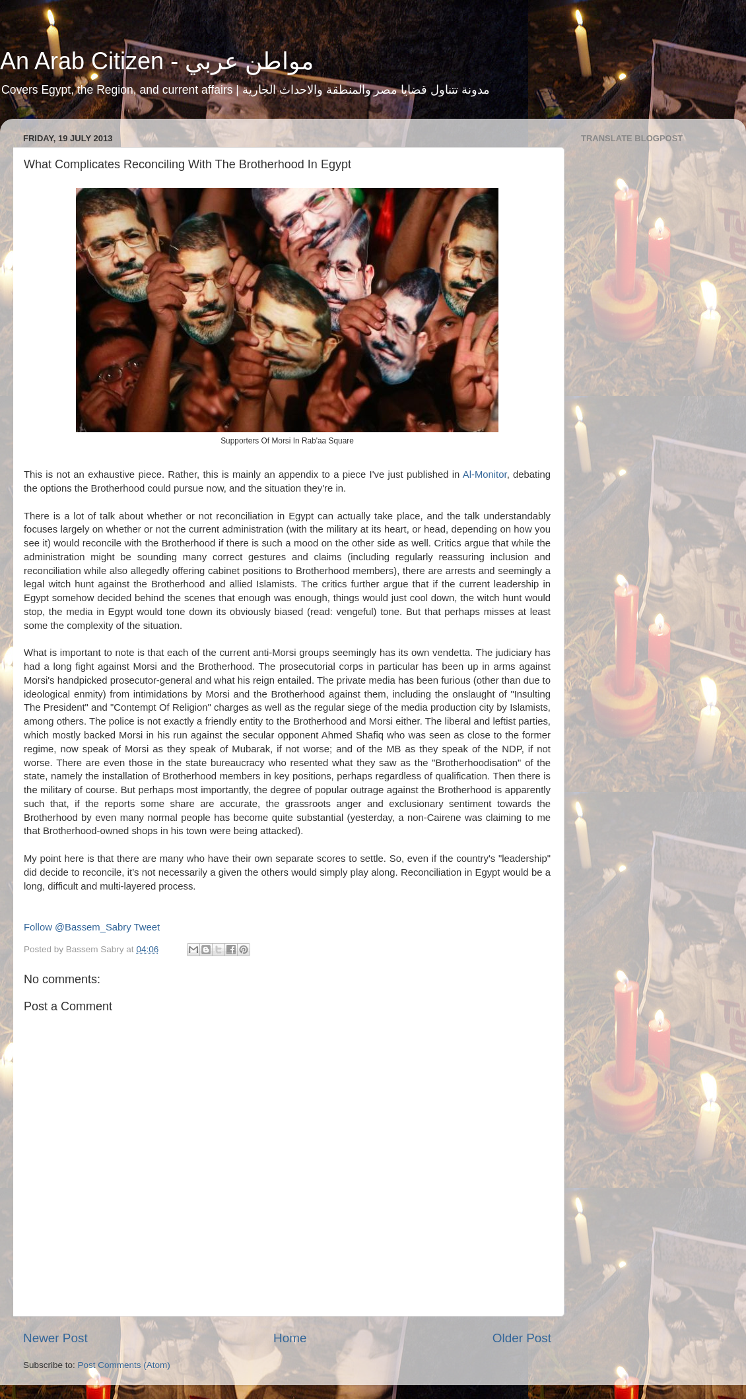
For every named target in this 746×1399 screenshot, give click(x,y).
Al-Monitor (485, 474)
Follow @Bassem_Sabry (77, 927)
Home (289, 1338)
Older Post (521, 1338)
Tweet (147, 927)
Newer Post (55, 1338)
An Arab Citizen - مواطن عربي (157, 61)
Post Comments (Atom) (124, 1365)
